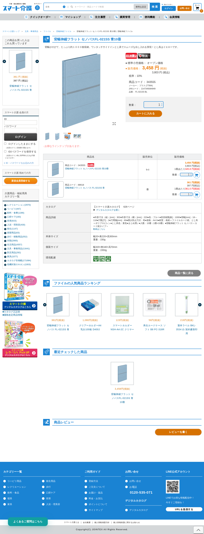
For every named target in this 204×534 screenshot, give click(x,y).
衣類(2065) (12, 240)
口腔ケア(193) (14, 217)
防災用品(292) (14, 252)
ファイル (47, 31)
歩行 (48, 487)
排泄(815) (12, 220)
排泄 (48, 498)
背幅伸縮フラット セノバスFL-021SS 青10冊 (87, 168)
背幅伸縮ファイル (63, 31)
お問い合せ (135, 481)
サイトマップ (96, 510)
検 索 (155, 6)
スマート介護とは (71, 522)
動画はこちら (99, 229)
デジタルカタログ (138, 510)
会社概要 (87, 522)
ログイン (169, 8)
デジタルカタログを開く (108, 210)
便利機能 (147, 17)
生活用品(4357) (14, 244)
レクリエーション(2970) (19, 205)
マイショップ (70, 17)
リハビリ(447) (14, 209)
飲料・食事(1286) (15, 213)
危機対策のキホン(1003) (19, 264)
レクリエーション (16, 487)
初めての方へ (168, 4)
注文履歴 (97, 17)
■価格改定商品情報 (12, 315)
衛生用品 (50, 481)
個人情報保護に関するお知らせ (126, 522)
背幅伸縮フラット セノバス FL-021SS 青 (85, 188)
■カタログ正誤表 (11, 311)
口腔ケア (50, 492)
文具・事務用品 (31, 31)
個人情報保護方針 (102, 522)
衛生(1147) (12, 228)
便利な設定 (141, 7)
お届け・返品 (96, 492)
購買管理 (122, 17)
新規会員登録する (20, 180)
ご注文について (97, 487)
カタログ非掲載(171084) (19, 260)
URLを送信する (184, 509)
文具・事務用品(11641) (18, 248)
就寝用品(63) (13, 232)
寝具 (9, 498)
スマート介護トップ (11, 31)
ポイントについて (98, 504)
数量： (132, 104)
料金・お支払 (96, 498)
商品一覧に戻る (184, 273)
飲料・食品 (13, 492)
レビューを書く (178, 432)
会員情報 (172, 17)
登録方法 (93, 481)
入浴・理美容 (53, 504)
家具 (9, 504)
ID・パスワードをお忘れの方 (20, 163)
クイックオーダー (37, 17)
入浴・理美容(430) (16, 224)
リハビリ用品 (14, 481)
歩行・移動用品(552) (17, 236)
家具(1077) (12, 256)
